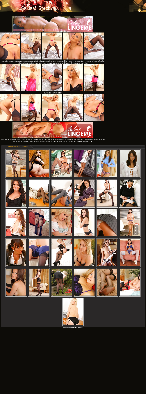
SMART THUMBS (77, 327)
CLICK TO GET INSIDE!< (53, 93)
